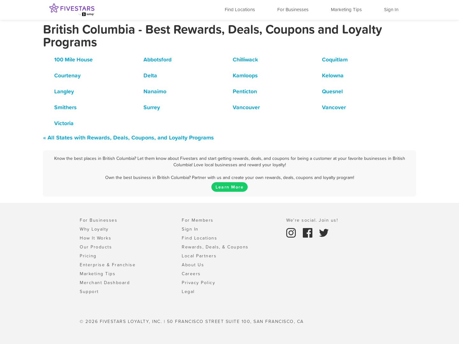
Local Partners (199, 256)
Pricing (88, 256)
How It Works (95, 238)
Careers (191, 273)
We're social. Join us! (312, 220)
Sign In (391, 9)
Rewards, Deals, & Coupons (215, 247)
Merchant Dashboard (105, 282)
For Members (198, 220)
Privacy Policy (198, 282)
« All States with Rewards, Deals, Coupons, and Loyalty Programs (128, 137)
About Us (193, 265)
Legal (188, 291)
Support (89, 291)
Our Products (96, 247)
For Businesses (293, 9)
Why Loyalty (94, 229)
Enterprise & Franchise (107, 265)
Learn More (229, 187)
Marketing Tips (346, 9)
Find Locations (240, 9)
